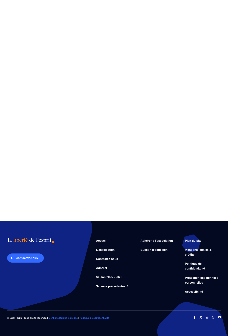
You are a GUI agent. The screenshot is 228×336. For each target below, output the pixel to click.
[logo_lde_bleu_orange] (30, 238)
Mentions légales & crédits (63, 318)
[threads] (213, 317)
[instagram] (207, 317)
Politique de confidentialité (94, 318)
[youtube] (219, 317)
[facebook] (194, 317)
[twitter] (201, 317)
